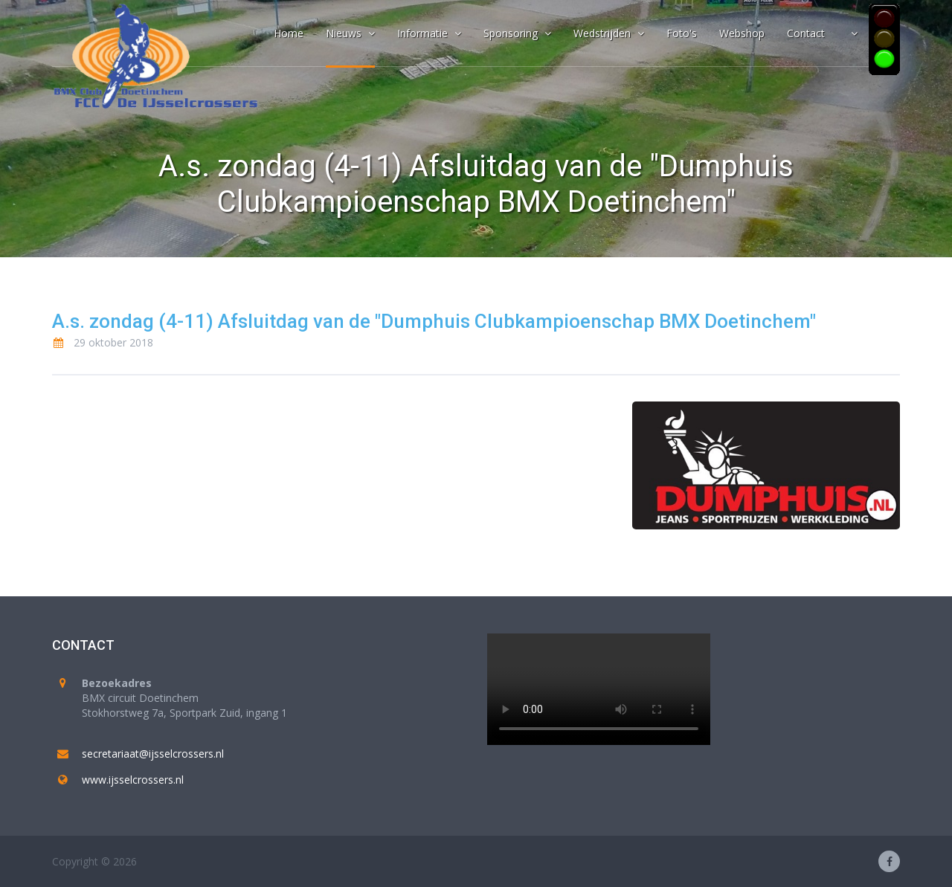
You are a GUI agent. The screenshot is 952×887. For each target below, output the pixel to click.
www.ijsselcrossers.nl (133, 780)
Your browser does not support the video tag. (598, 689)
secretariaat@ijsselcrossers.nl (153, 753)
